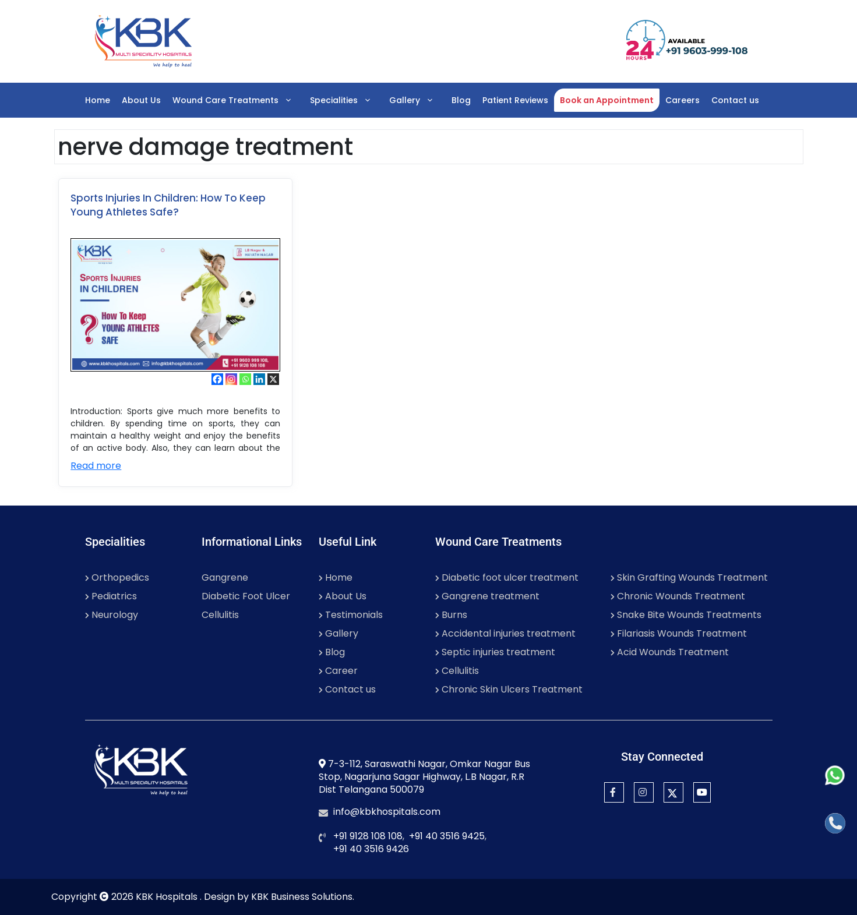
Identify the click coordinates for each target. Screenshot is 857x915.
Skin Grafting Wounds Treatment (689, 577)
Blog (461, 100)
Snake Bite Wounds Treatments (686, 614)
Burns (451, 614)
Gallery (417, 100)
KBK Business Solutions (301, 896)
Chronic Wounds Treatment (678, 596)
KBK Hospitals (168, 896)
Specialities (346, 100)
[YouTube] (702, 792)
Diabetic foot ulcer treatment (507, 577)
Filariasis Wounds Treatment (679, 633)
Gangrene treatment (487, 596)
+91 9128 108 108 (368, 836)
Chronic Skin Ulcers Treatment (509, 689)
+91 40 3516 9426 (371, 849)
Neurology (111, 614)
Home (97, 100)
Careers (682, 100)
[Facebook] (217, 379)
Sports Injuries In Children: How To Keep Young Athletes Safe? (168, 205)
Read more (95, 465)
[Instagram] (231, 379)
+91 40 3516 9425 (447, 836)
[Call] (835, 823)
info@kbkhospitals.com (386, 811)
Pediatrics (111, 596)
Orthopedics (117, 577)
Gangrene (225, 577)
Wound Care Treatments (238, 100)
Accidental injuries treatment (505, 633)
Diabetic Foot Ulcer (246, 596)
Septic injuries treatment (495, 652)
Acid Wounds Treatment (670, 652)
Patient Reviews (515, 100)
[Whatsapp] (245, 379)
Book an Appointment (607, 100)
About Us (141, 100)
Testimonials (351, 614)
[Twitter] (673, 792)
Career (338, 670)
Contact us (735, 100)
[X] (273, 379)
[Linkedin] (259, 379)
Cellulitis (220, 614)
